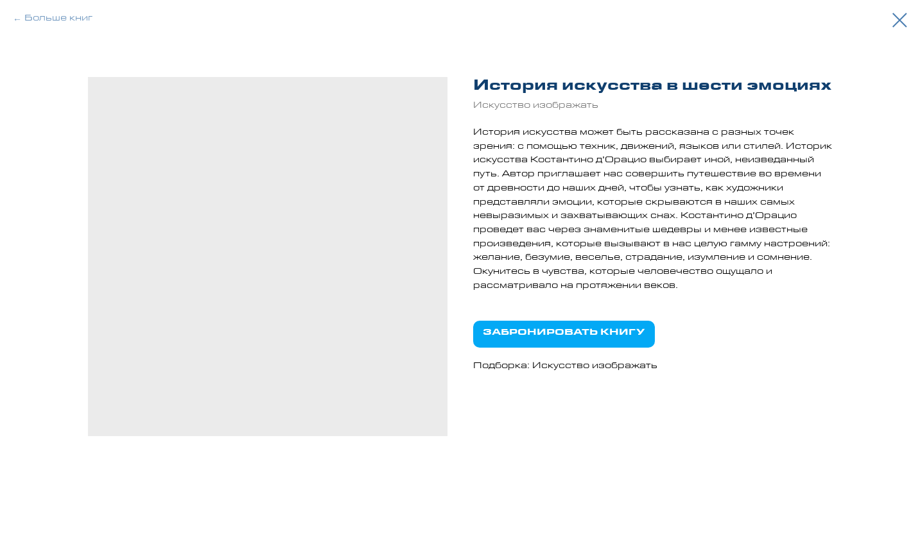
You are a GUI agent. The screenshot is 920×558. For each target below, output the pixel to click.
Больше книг (58, 19)
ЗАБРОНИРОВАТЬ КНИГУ (564, 333)
